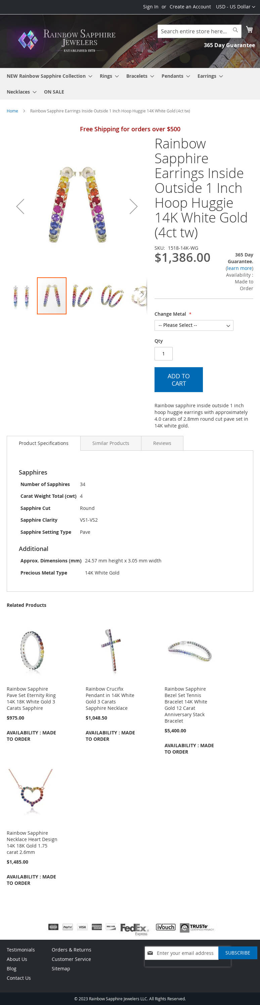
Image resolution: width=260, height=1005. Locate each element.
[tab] (44, 443)
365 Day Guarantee (229, 45)
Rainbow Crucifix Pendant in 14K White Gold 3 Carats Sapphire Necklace (110, 698)
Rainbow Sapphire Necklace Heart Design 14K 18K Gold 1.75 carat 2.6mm (32, 842)
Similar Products (110, 443)
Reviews (162, 443)
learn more (239, 268)
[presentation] (188, 970)
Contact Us (19, 978)
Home (12, 110)
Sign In (151, 6)
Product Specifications (44, 443)
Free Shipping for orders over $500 (130, 129)
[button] (235, 7)
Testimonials (21, 949)
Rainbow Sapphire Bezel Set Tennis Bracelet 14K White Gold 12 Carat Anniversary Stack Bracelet (186, 705)
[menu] (130, 84)
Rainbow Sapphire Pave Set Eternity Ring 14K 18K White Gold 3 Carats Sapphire (31, 698)
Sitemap (61, 968)
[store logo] (68, 41)
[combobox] (200, 31)
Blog (11, 968)
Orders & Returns (71, 949)
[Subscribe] (237, 952)
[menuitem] (47, 76)
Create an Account (190, 6)
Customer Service (71, 959)
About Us (17, 959)
